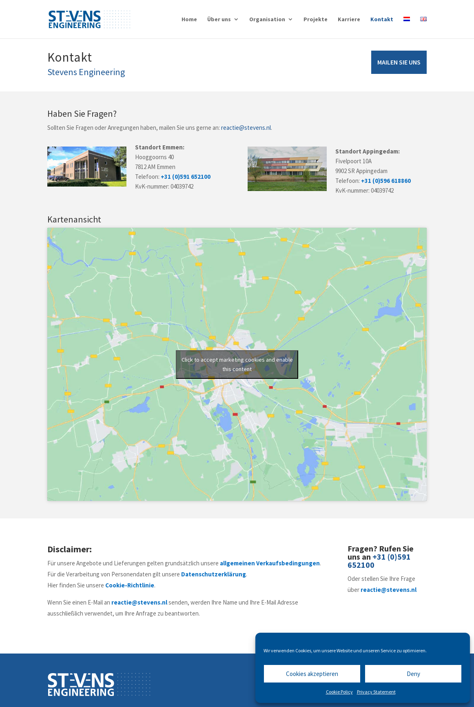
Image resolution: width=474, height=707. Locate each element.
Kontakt (381, 19)
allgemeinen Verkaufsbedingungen (270, 563)
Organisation (267, 19)
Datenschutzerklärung (213, 574)
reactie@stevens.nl (246, 127)
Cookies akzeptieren (312, 674)
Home (189, 19)
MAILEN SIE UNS (399, 62)
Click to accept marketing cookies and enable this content (237, 364)
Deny (413, 674)
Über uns (219, 19)
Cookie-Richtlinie (129, 585)
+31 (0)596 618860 (386, 181)
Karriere (349, 19)
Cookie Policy (339, 692)
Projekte (315, 19)
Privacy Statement (376, 692)
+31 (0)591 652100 (185, 176)
